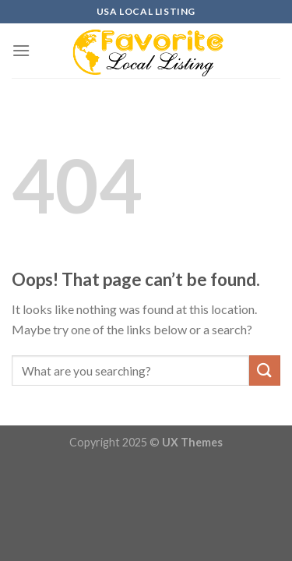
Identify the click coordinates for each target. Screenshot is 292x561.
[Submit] (264, 370)
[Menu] (21, 50)
